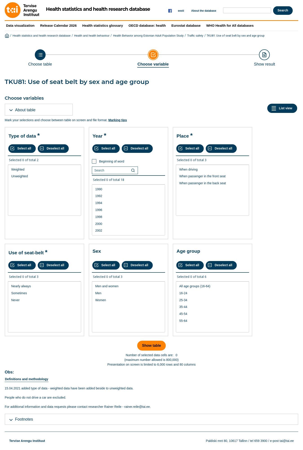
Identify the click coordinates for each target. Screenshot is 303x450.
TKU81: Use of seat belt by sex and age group (236, 35)
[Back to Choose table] (40, 58)
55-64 (212, 320)
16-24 (212, 293)
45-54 (212, 313)
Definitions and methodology (26, 379)
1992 (128, 196)
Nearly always (44, 286)
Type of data (22, 135)
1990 (128, 189)
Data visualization (20, 25)
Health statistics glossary (102, 25)
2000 (128, 223)
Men (128, 293)
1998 (128, 216)
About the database (203, 10)
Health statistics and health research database (42, 35)
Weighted (44, 169)
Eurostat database (186, 25)
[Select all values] (22, 148)
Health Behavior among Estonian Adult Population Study (148, 35)
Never (44, 300)
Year (97, 135)
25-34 (212, 300)
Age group (188, 251)
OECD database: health (147, 25)
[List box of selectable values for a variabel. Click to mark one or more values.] (44, 190)
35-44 (212, 306)
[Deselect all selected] (53, 148)
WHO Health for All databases (230, 25)
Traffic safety (195, 35)
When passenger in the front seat (212, 176)
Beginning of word (111, 161)
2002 (128, 230)
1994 (128, 203)
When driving (212, 169)
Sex (97, 251)
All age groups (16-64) (212, 286)
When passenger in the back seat (212, 183)
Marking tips (117, 120)
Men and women (128, 286)
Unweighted (44, 176)
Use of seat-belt (26, 252)
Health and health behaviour (92, 35)
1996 (128, 209)
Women (128, 300)
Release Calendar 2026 (58, 25)
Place (183, 135)
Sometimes (44, 293)
